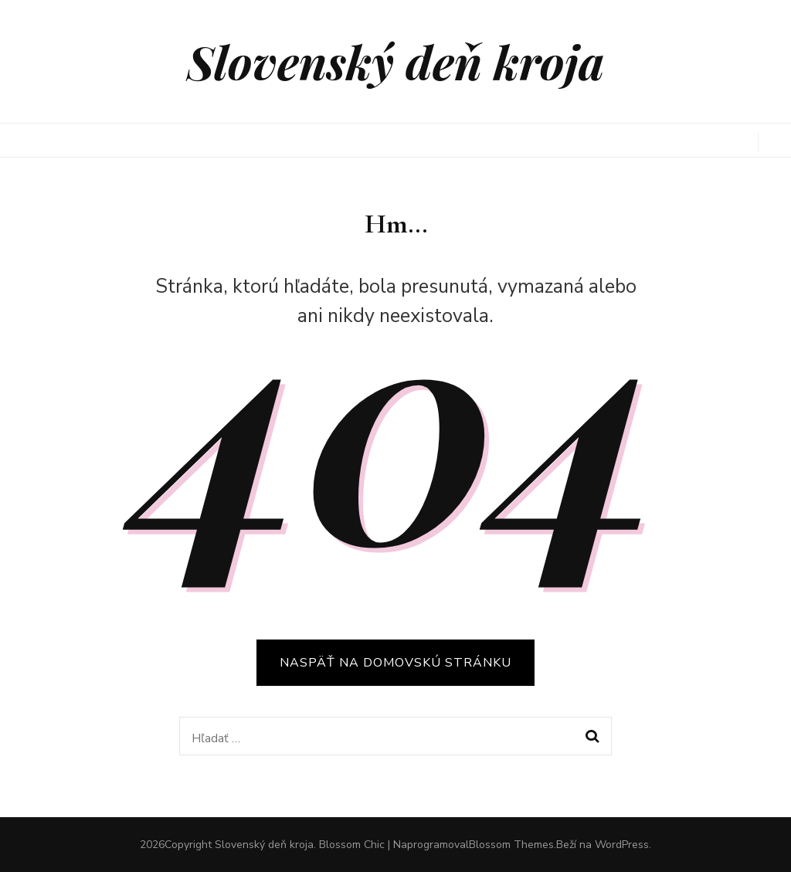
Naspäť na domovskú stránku (395, 662)
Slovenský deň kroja (395, 61)
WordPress (622, 844)
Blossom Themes (511, 844)
